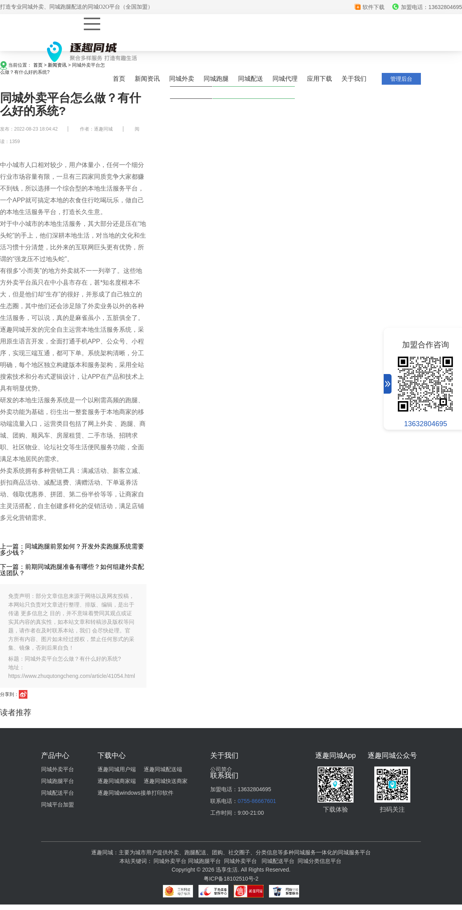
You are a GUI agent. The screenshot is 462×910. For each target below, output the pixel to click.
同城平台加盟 (57, 804)
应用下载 (319, 78)
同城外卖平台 (57, 769)
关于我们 (353, 78)
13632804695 (425, 424)
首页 (119, 78)
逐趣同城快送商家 (166, 781)
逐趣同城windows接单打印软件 (135, 793)
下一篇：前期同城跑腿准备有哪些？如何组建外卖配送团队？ (72, 569)
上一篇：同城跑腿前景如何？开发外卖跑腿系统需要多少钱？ (72, 549)
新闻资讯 (147, 78)
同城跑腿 (216, 78)
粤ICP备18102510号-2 (231, 878)
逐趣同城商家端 (116, 781)
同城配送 (250, 78)
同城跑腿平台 (57, 781)
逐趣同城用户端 (116, 769)
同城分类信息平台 (319, 861)
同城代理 (285, 78)
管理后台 (401, 79)
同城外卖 (181, 78)
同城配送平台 (57, 793)
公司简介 (221, 769)
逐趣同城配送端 (163, 769)
